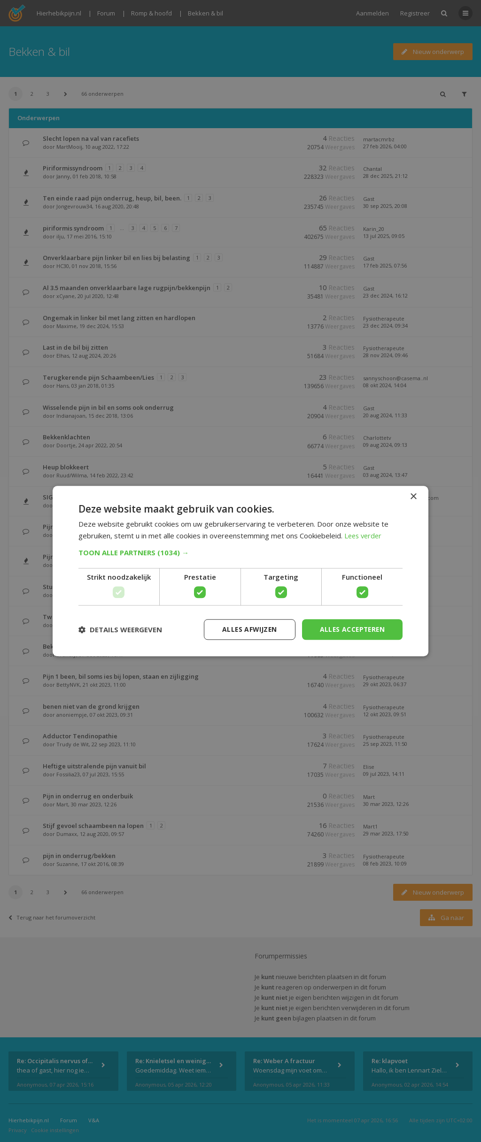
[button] (240, 552)
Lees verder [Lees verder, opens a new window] (364, 535)
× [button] (413, 496)
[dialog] (240, 571)
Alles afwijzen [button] (246, 629)
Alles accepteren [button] (351, 629)
